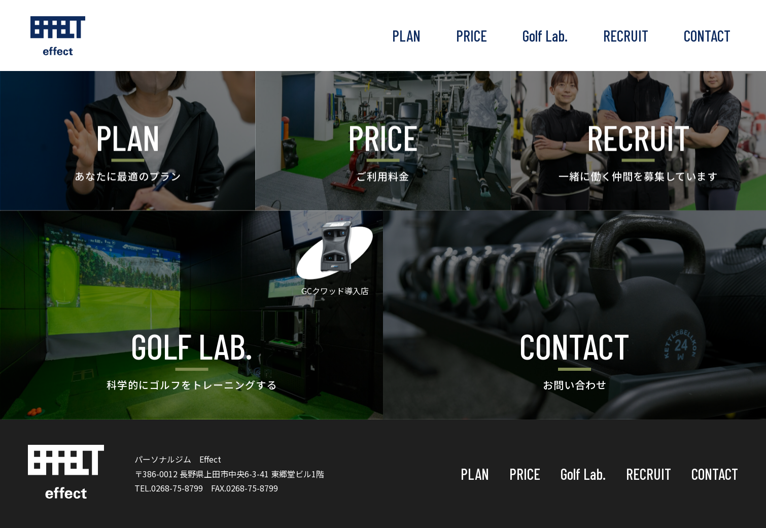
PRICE (471, 35)
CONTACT (707, 35)
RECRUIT (625, 35)
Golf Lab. (545, 35)
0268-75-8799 (177, 488)
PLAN (406, 35)
